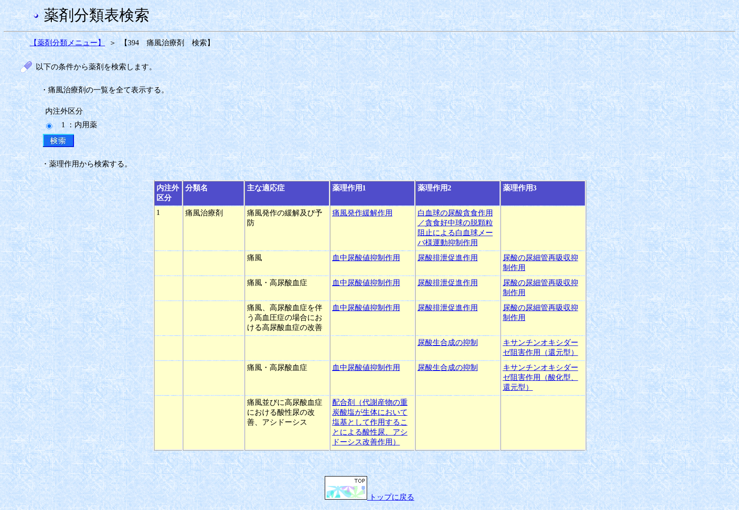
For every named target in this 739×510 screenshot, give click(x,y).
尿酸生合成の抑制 (448, 342)
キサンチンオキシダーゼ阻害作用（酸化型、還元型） (540, 377)
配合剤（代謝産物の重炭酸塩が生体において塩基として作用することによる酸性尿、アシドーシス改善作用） (370, 422)
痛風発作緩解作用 (362, 213)
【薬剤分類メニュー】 (67, 43)
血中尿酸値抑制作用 (366, 258)
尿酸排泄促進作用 (448, 258)
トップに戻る (369, 497)
